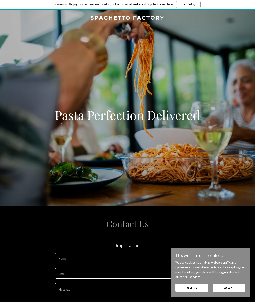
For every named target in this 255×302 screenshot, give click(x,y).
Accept (229, 287)
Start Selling (188, 4)
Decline (191, 287)
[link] (127, 18)
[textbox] (127, 258)
